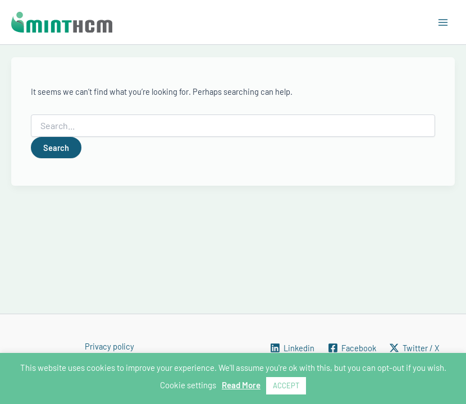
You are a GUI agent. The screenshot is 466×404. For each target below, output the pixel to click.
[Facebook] (352, 348)
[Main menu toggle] (443, 22)
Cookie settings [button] (188, 385)
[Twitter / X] (414, 348)
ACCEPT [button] (286, 385)
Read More (241, 385)
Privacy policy (109, 346)
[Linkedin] (292, 348)
